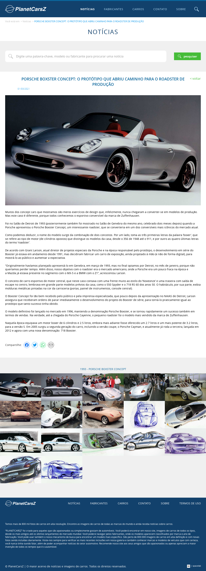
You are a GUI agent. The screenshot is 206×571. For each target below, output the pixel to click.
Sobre (181, 9)
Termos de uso (190, 503)
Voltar (196, 78)
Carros (138, 9)
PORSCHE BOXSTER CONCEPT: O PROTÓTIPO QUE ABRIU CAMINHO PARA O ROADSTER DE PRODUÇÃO (89, 21)
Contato (160, 9)
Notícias (87, 9)
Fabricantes (113, 9)
